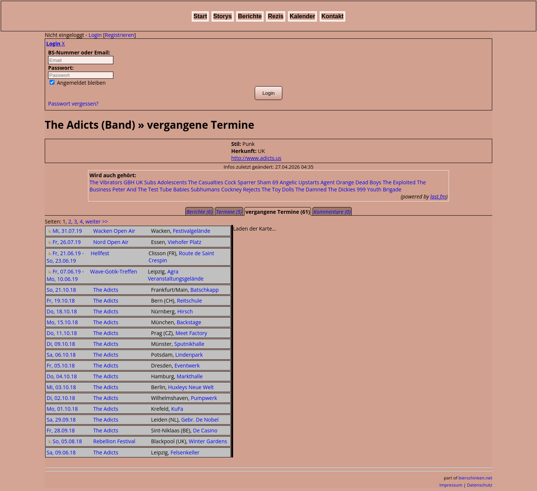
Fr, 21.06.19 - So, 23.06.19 (65, 257)
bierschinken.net (476, 478)
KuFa (177, 408)
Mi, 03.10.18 (61, 387)
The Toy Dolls (278, 189)
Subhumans (205, 189)
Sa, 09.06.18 (61, 452)
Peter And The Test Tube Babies (150, 189)
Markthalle (190, 376)
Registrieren (119, 34)
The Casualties (205, 182)
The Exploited (399, 182)
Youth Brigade (384, 189)
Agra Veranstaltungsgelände (176, 275)
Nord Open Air (111, 242)
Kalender (302, 16)
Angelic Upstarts (299, 182)
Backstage (189, 322)
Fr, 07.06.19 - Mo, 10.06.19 (65, 275)
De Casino (205, 430)
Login (94, 34)
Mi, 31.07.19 (64, 230)
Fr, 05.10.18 (61, 365)
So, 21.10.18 (61, 289)
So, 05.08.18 (64, 441)
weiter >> (96, 221)
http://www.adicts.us (256, 158)
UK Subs (146, 182)
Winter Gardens (208, 441)
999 (361, 189)
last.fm (438, 196)
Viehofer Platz (184, 242)
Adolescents (172, 182)
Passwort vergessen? (73, 103)
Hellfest (100, 253)
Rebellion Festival (114, 441)
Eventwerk (187, 365)
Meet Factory (191, 333)
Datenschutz (479, 485)
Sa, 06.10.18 (61, 354)
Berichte (250, 16)
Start (200, 16)
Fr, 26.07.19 (64, 242)
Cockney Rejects (240, 189)
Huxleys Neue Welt (191, 387)
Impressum (450, 485)
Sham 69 (268, 182)
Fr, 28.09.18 (61, 430)
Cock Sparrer (240, 182)
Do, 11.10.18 (62, 333)
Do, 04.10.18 (62, 376)
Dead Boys (368, 182)
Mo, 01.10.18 (62, 408)
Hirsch (185, 311)
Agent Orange (337, 182)
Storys (222, 16)
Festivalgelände (191, 230)
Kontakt (332, 16)
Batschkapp (205, 289)
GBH (129, 182)
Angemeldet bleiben (78, 82)
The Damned (311, 189)
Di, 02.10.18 (61, 397)
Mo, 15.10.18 (62, 322)
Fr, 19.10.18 (61, 300)
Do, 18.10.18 (62, 311)
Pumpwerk (204, 397)
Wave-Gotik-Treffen (113, 271)
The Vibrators (106, 182)
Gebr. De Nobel (200, 419)
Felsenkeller (185, 452)
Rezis (275, 16)
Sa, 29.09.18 (61, 419)
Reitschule (189, 300)
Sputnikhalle (189, 343)
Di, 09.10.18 (61, 343)
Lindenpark (189, 354)
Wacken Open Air (114, 230)
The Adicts (105, 289)
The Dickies (341, 189)
